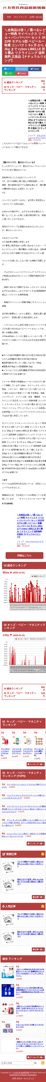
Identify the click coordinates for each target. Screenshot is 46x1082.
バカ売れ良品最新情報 (20, 1073)
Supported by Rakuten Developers (23, 1075)
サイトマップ (20, 17)
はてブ (8, 69)
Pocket (22, 73)
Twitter (35, 69)
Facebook (22, 69)
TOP (9, 17)
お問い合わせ (36, 17)
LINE (8, 73)
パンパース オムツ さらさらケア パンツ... (16, 751)
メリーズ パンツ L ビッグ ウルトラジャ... (28, 751)
